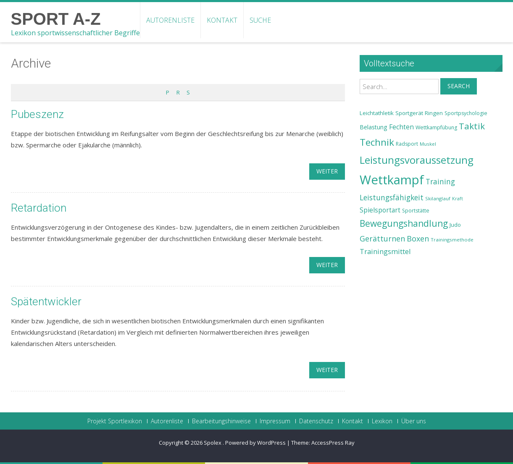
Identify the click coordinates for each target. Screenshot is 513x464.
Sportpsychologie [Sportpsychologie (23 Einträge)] (466, 113)
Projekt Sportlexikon (114, 421)
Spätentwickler (46, 301)
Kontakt (222, 20)
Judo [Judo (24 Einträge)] (455, 224)
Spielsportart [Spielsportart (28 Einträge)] (380, 210)
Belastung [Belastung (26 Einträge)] (373, 127)
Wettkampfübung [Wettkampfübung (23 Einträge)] (436, 127)
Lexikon (382, 421)
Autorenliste (170, 20)
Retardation (38, 208)
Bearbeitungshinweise (221, 421)
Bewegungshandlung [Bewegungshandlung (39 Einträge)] (404, 223)
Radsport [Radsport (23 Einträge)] (407, 143)
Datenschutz (316, 421)
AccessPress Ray (333, 442)
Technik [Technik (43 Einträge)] (377, 142)
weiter (327, 171)
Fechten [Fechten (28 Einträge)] (401, 127)
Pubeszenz (37, 114)
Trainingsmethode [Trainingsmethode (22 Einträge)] (452, 239)
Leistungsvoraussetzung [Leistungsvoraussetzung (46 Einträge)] (417, 160)
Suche (260, 20)
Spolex (213, 442)
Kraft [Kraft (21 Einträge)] (457, 199)
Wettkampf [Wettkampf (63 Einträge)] (392, 179)
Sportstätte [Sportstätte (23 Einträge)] (415, 210)
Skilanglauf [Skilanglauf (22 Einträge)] (437, 198)
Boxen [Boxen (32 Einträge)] (418, 238)
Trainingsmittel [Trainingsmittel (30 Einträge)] (385, 251)
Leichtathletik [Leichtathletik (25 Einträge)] (377, 113)
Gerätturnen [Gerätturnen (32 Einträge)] (382, 238)
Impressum (275, 421)
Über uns (413, 421)
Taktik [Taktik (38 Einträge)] (472, 126)
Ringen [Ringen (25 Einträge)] (434, 113)
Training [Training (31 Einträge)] (440, 181)
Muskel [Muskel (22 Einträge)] (428, 144)
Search (458, 86)
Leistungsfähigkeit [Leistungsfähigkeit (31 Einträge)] (392, 197)
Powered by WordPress (255, 442)
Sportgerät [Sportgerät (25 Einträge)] (409, 113)
